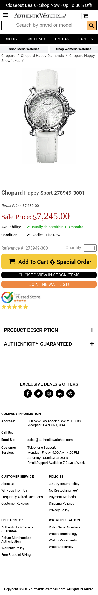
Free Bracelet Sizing (16, 555)
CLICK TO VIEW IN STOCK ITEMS (49, 275)
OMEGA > (62, 39)
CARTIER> (85, 39)
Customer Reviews (15, 503)
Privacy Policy (59, 510)
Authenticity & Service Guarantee (17, 529)
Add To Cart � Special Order (54, 262)
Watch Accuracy (61, 547)
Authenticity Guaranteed (38, 344)
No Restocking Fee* (63, 490)
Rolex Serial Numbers (64, 527)
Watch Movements (63, 540)
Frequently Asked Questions (22, 497)
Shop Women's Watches (73, 49)
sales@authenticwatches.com (50, 440)
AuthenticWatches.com (44, 15)
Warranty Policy (12, 548)
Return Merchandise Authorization (16, 540)
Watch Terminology (63, 534)
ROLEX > (11, 39)
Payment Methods (62, 497)
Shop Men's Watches (24, 49)
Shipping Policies (61, 503)
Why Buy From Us (14, 490)
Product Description (31, 330)
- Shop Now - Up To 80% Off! (49, 5)
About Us (8, 484)
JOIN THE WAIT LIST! (49, 284)
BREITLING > (36, 39)
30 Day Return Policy (64, 484)
